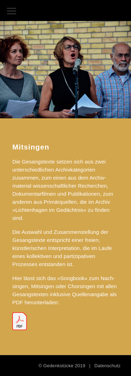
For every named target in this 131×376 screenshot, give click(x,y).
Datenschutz (107, 365)
